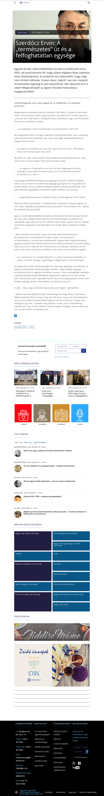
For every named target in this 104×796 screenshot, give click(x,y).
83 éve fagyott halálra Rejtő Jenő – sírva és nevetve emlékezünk (49, 481)
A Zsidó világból (61, 744)
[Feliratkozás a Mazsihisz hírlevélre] (83, 351)
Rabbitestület (40, 756)
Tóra (31, 327)
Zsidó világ (23, 32)
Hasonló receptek (22, 638)
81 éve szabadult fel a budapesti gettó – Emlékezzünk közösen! (49, 466)
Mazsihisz (58, 748)
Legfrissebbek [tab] (39, 442)
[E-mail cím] (68, 351)
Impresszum (61, 792)
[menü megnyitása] (14, 2)
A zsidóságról (60, 758)
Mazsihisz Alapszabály (88, 792)
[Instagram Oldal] (75, 764)
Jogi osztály (39, 765)
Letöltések (49, 792)
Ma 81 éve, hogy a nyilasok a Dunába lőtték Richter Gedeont (48, 450)
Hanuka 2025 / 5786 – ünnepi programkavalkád (42, 496)
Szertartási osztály (42, 751)
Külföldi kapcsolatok (42, 747)
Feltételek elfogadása (63, 357)
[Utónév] (78, 346)
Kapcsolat (58, 762)
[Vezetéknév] (63, 346)
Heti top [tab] (28, 442)
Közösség (58, 753)
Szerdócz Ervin (20, 327)
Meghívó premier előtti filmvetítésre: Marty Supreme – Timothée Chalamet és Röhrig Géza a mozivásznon (55, 513)
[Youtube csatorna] (77, 768)
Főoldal (57, 739)
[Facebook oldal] (80, 764)
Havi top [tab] (18, 442)
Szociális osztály (41, 761)
